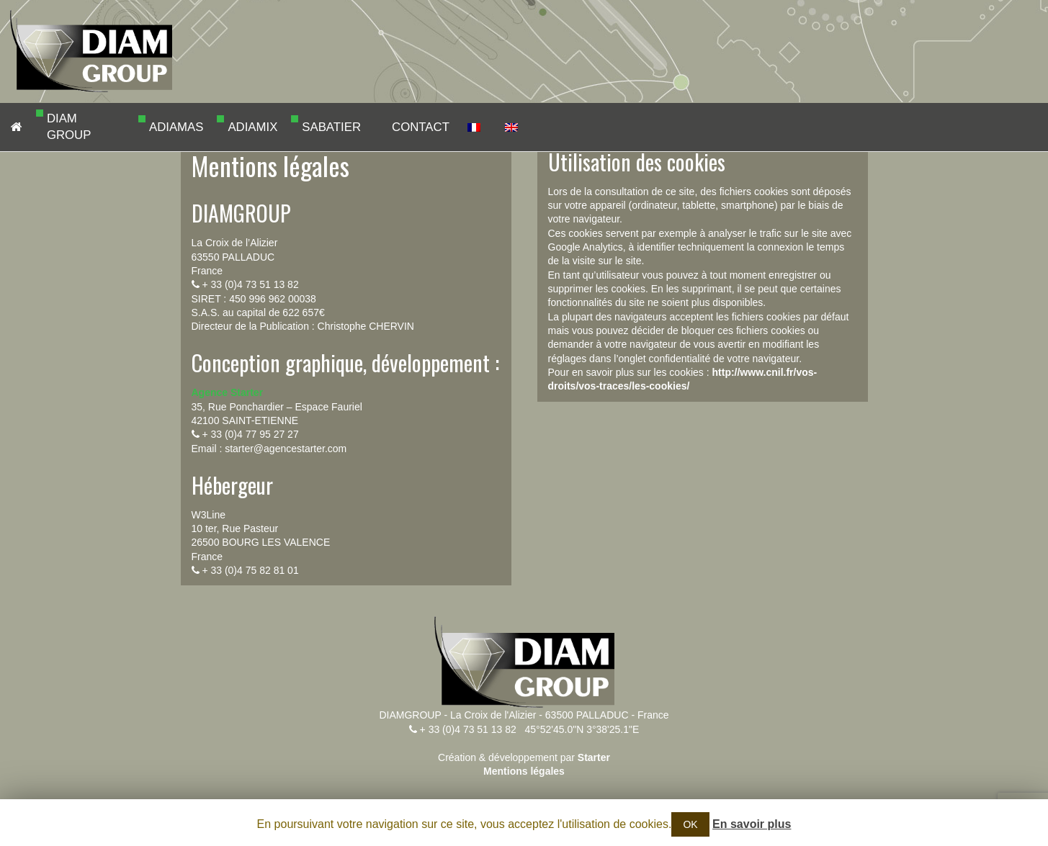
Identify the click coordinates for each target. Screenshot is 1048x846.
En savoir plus (751, 824)
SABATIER (307, 127)
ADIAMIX (233, 127)
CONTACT (397, 127)
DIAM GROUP (52, 127)
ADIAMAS (154, 127)
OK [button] (690, 824)
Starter (594, 757)
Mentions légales (524, 771)
